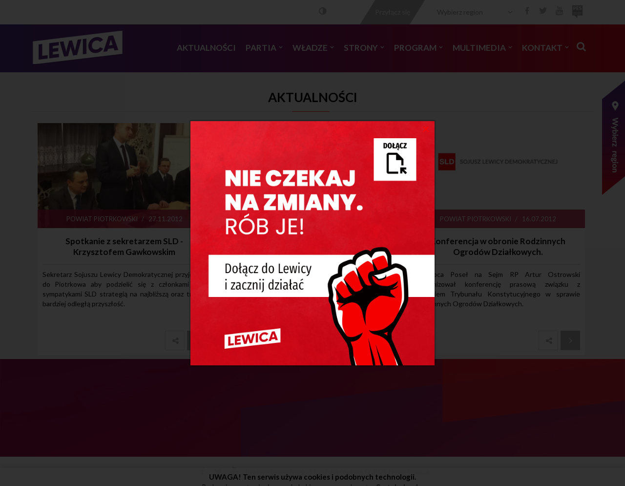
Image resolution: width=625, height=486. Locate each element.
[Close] (426, 128)
